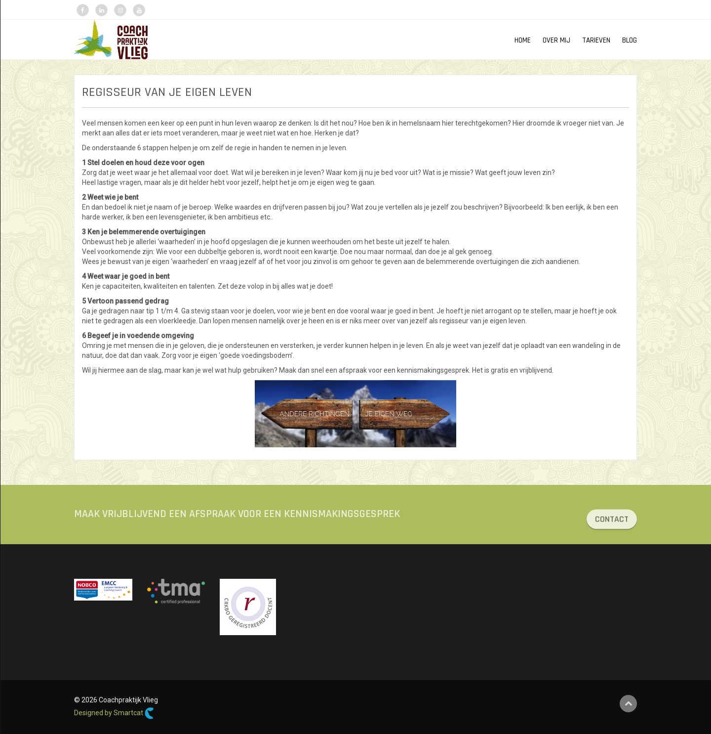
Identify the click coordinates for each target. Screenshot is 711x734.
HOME (522, 40)
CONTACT (612, 524)
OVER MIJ (556, 40)
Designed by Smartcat (114, 713)
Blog (629, 40)
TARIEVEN (596, 40)
